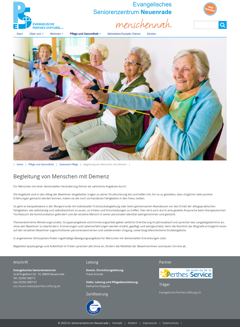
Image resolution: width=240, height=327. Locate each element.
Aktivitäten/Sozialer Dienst (124, 34)
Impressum (150, 323)
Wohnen (57, 34)
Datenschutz (170, 323)
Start (20, 34)
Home (20, 164)
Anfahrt (132, 323)
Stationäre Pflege (68, 164)
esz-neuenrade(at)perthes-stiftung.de (36, 286)
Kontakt (117, 323)
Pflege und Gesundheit (86, 34)
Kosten (151, 34)
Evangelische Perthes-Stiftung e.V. (180, 292)
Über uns (37, 34)
